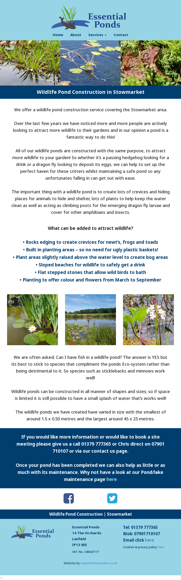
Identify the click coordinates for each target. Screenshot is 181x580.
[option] (30, 63)
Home (58, 34)
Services (97, 34)
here (112, 479)
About (75, 34)
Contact (121, 34)
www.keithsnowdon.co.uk (99, 563)
